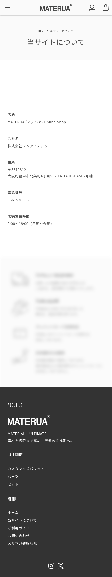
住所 (11, 162)
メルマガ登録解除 (22, 543)
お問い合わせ (19, 535)
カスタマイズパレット (26, 468)
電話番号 (15, 192)
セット (13, 484)
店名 (11, 114)
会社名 (13, 138)
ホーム (13, 512)
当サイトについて (22, 520)
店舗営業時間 (19, 216)
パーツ (13, 476)
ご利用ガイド (19, 527)
